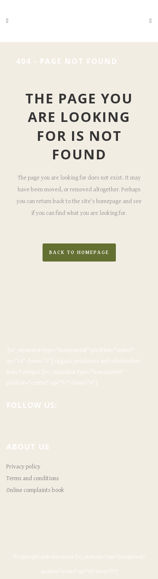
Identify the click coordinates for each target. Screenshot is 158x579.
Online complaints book (35, 490)
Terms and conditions (32, 478)
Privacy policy (23, 466)
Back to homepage (79, 252)
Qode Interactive (57, 557)
